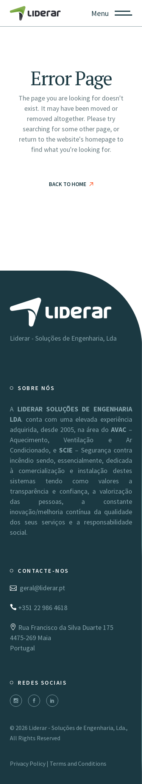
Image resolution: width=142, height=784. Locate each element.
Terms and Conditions (78, 763)
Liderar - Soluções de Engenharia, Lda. (77, 727)
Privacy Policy (27, 763)
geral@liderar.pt (37, 587)
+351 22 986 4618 (38, 607)
